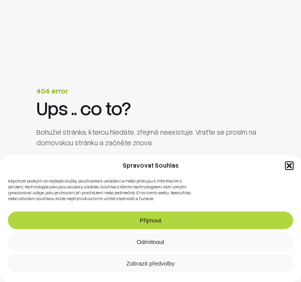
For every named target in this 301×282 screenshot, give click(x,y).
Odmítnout (150, 242)
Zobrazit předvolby (150, 263)
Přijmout (150, 220)
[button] (289, 166)
